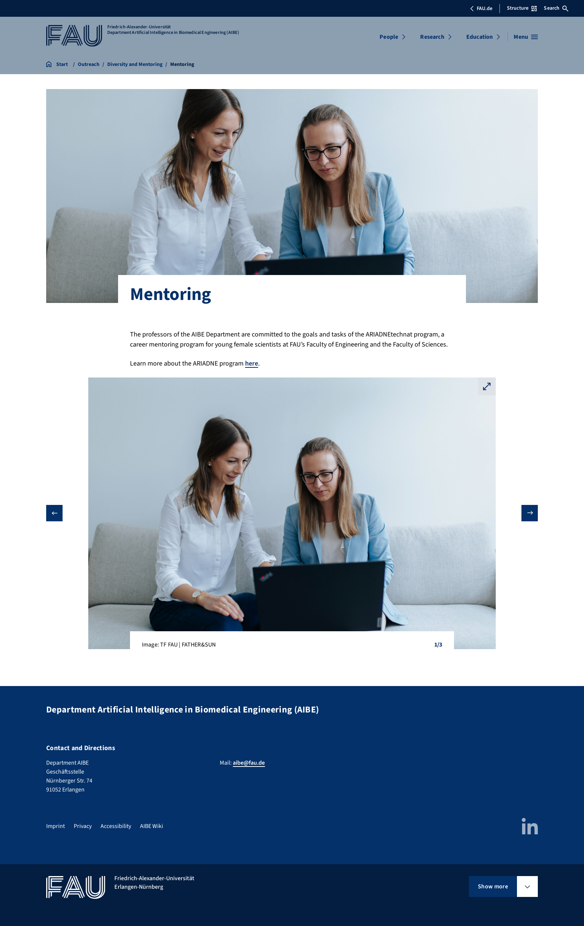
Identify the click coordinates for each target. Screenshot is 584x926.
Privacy (83, 826)
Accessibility (116, 826)
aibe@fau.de (249, 763)
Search (556, 8)
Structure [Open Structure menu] (522, 8)
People (389, 37)
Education (479, 37)
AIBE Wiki (151, 826)
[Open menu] (526, 37)
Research (432, 37)
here (251, 363)
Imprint (55, 826)
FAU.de (481, 8)
